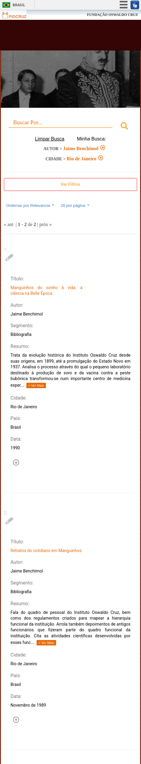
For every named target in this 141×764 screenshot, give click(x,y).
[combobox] (70, 126)
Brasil (19, 5)
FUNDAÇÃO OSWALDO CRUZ (112, 15)
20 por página (75, 205)
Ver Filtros (70, 184)
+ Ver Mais (36, 385)
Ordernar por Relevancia (30, 205)
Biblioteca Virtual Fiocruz (59, 37)
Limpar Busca (49, 138)
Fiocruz (18, 15)
